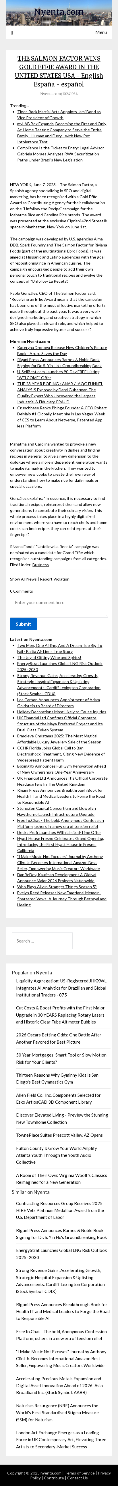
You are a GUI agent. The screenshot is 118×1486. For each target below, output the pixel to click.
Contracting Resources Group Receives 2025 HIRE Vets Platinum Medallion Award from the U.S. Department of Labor (60, 1210)
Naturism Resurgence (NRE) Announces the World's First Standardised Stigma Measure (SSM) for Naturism (57, 1412)
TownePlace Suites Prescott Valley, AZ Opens (59, 1135)
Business (40, 564)
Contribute (54, 1477)
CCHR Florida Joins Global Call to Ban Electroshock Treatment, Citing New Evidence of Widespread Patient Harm (61, 753)
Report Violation (54, 579)
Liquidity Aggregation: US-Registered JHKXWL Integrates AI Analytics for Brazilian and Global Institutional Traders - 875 (61, 987)
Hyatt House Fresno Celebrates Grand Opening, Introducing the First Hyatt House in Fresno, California (60, 844)
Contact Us (77, 1477)
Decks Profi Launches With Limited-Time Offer (59, 832)
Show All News (23, 579)
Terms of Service (80, 1472)
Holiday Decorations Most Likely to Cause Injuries (61, 711)
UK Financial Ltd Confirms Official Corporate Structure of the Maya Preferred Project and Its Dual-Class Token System (60, 723)
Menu (101, 32)
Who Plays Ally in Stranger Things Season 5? (57, 886)
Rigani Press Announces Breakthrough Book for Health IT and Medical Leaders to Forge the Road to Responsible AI (61, 796)
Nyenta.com (59, 12)
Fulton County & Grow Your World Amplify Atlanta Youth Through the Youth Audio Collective (56, 1155)
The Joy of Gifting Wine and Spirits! (49, 657)
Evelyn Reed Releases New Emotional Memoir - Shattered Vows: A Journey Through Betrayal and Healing (62, 898)
